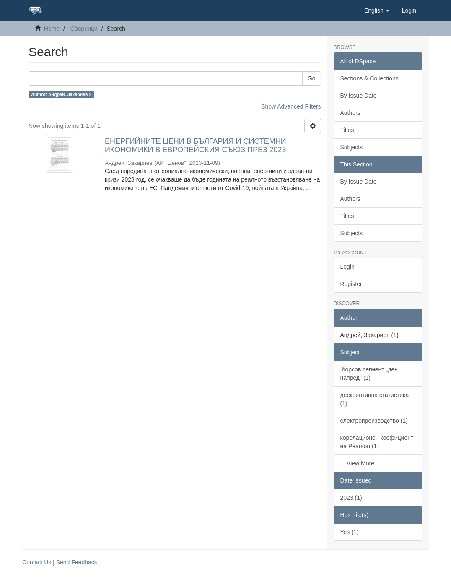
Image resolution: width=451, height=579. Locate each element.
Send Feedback (76, 562)
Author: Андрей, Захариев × (61, 94)
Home (52, 28)
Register (351, 283)
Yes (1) (349, 532)
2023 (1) (351, 497)
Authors (350, 112)
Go (312, 78)
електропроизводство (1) (374, 420)
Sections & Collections (369, 78)
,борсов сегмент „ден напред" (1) (369, 373)
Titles (347, 130)
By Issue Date (358, 95)
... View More (357, 463)
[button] (377, 10)
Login (347, 266)
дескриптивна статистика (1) (374, 399)
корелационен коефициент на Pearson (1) (377, 441)
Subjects (351, 147)
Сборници (84, 28)
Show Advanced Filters (291, 106)
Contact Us (36, 562)
